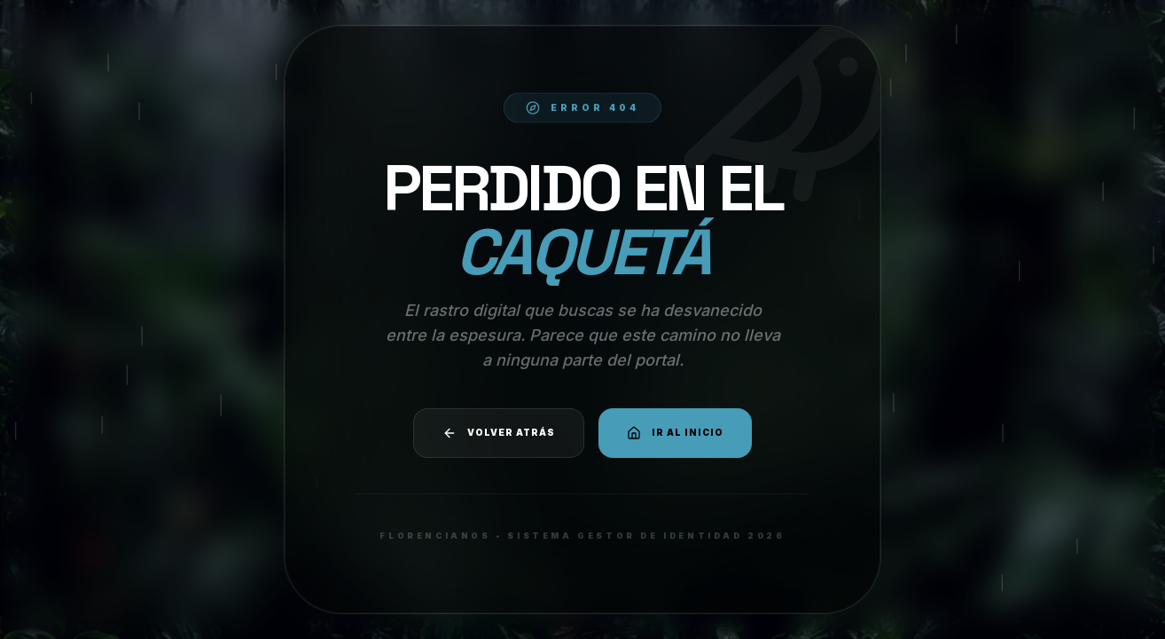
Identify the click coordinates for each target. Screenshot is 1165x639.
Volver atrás (498, 433)
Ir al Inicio (675, 433)
